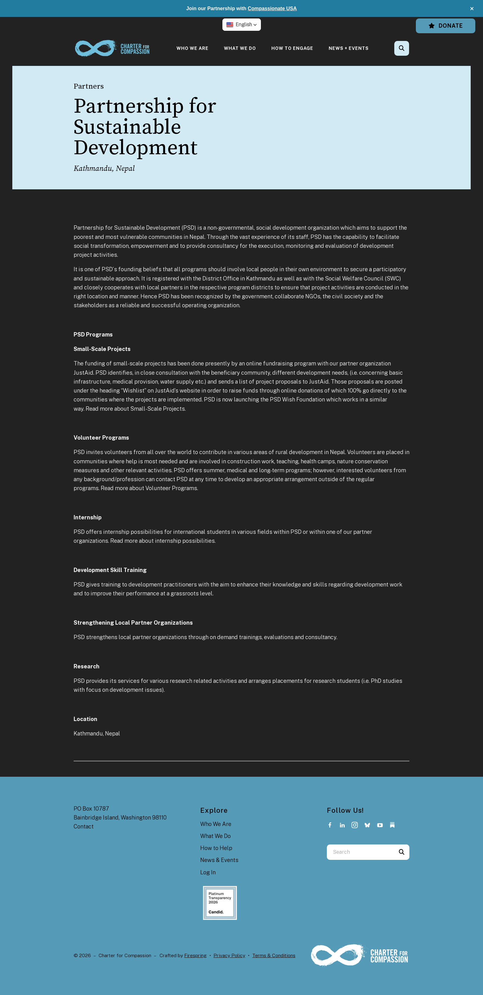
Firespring (195, 955)
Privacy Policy (229, 955)
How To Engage (292, 48)
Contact (84, 826)
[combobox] (360, 852)
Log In (208, 872)
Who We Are (193, 48)
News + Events (349, 48)
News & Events (219, 860)
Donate (445, 25)
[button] (472, 9)
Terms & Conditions (273, 955)
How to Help (216, 848)
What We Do (240, 48)
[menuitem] (192, 48)
